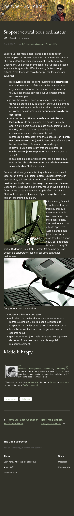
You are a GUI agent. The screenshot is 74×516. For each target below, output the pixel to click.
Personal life (51, 44)
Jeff (23, 44)
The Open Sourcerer (22, 6)
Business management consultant (35, 368)
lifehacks (26, 399)
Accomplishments (36, 44)
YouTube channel (30, 385)
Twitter (53, 382)
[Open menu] (3, 14)
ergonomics (11, 399)
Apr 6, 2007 (9, 44)
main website (32, 382)
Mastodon (64, 382)
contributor (60, 371)
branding (61, 368)
